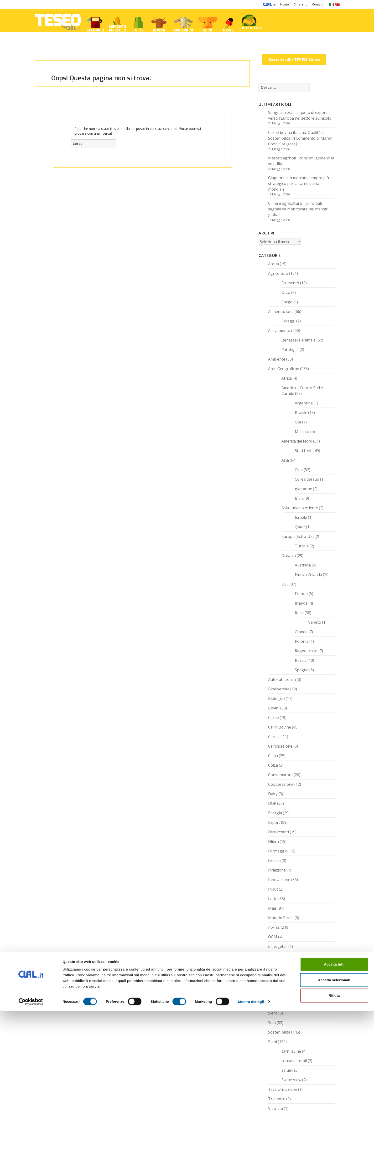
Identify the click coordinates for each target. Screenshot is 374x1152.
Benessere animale (298, 340)
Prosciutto (277, 955)
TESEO (58, 20)
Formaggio (278, 851)
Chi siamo (300, 4)
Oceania (288, 555)
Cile (298, 422)
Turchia (302, 546)
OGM (272, 936)
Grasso (274, 860)
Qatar (300, 527)
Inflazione (277, 870)
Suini (272, 1041)
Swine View (291, 1079)
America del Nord (296, 441)
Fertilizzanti (278, 832)
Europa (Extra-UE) (297, 536)
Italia (299, 612)
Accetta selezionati (334, 1121)
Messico (302, 431)
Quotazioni (278, 965)
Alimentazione (281, 311)
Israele (301, 517)
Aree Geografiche (283, 368)
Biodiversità (278, 689)
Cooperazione (280, 784)
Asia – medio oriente (299, 507)
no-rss (274, 927)
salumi (287, 1070)
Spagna (301, 670)
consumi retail (294, 1060)
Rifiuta (334, 1136)
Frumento (290, 282)
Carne (273, 717)
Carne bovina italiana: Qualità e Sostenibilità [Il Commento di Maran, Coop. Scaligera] (300, 138)
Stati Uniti (303, 450)
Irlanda (301, 603)
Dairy (273, 793)
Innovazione (279, 879)
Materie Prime (281, 917)
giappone (303, 488)
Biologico (276, 698)
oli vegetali (277, 946)
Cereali (274, 736)
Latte (272, 898)
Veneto (314, 622)
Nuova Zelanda (308, 574)
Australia (303, 565)
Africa (286, 378)
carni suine (291, 1051)
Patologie (290, 349)
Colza (273, 765)
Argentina (304, 403)
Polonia (301, 641)
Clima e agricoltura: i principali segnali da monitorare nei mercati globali (298, 209)
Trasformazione (282, 1089)
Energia (275, 813)
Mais (272, 908)
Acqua (273, 263)
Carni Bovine (279, 727)
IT (331, 4)
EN (337, 4)
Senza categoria (282, 1003)
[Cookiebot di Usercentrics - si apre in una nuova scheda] (31, 1142)
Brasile (301, 412)
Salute (273, 984)
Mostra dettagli (251, 1143)
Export (274, 822)
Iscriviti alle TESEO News (294, 59)
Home (284, 4)
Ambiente (276, 359)
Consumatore (280, 774)
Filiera (273, 841)
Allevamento (279, 330)
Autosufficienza (282, 679)
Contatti (317, 4)
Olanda (301, 631)
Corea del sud (307, 479)
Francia (301, 593)
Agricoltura (278, 273)
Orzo (285, 292)
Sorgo (286, 302)
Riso (272, 975)
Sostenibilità (279, 1032)
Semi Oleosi (278, 994)
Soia (272, 1022)
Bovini (273, 708)
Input (273, 889)
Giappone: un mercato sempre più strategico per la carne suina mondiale (298, 183)
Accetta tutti (334, 1105)
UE (283, 584)
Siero (272, 1013)
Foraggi (288, 321)
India (299, 498)
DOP (272, 803)
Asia (285, 460)
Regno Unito (306, 650)
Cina (299, 469)
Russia (300, 660)
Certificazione (280, 746)
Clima (273, 755)
